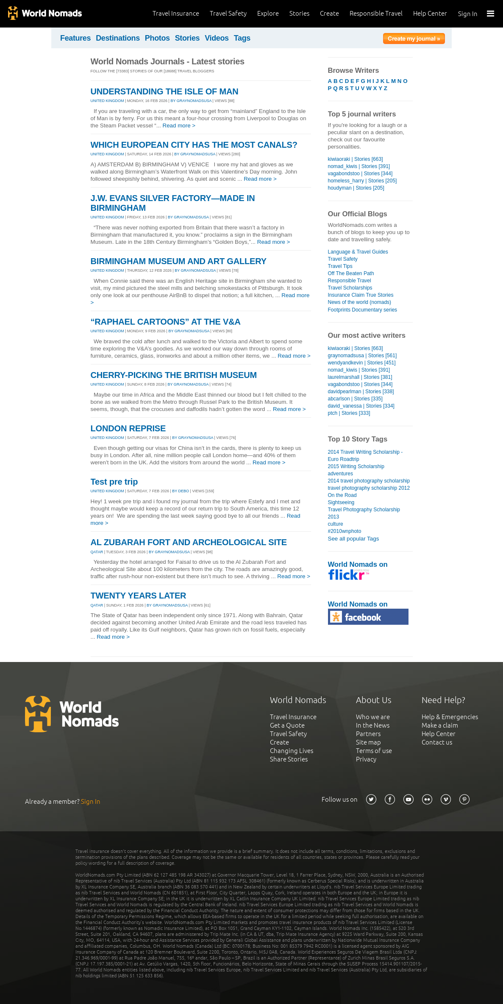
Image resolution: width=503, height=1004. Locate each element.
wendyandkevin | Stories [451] (362, 363)
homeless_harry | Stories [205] (362, 181)
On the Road (342, 495)
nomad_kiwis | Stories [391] (359, 166)
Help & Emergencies (450, 716)
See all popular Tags (353, 538)
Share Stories (289, 759)
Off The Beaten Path (351, 273)
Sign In (468, 13)
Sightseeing (341, 502)
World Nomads (44, 14)
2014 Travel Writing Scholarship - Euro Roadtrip (365, 455)
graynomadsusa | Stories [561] (362, 356)
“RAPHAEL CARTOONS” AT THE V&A (166, 321)
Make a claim (440, 725)
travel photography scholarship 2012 (369, 488)
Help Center (430, 13)
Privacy (366, 759)
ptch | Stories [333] (349, 413)
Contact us (437, 742)
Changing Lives (291, 750)
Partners (368, 733)
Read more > (179, 125)
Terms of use (374, 750)
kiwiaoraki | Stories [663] (355, 159)
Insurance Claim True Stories (361, 295)
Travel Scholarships (350, 288)
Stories (299, 13)
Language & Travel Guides (358, 252)
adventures (340, 474)
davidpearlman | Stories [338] (361, 391)
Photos (157, 38)
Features (75, 38)
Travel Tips (340, 266)
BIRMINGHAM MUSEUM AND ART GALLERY (179, 261)
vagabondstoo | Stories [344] (360, 174)
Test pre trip (114, 481)
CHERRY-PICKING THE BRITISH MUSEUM (174, 375)
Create (329, 13)
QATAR (97, 552)
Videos (217, 38)
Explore (268, 13)
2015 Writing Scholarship (356, 466)
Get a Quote (287, 725)
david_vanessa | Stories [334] (361, 406)
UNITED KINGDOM (107, 101)
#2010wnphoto (344, 531)
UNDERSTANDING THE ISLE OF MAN (165, 91)
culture (335, 524)
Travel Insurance (176, 13)
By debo (180, 491)
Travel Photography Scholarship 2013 (364, 513)
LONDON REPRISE (128, 428)
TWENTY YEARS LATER (138, 595)
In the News (372, 725)
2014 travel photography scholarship (369, 481)
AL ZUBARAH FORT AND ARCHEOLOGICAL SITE (189, 542)
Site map (368, 742)
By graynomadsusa (190, 101)
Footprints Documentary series (362, 310)
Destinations (118, 38)
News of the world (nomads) (360, 302)
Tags (242, 38)
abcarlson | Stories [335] (355, 399)
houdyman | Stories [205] (356, 188)
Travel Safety (228, 13)
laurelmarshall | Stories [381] (360, 377)
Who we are (373, 716)
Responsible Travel (376, 13)
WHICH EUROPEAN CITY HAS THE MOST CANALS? (194, 144)
